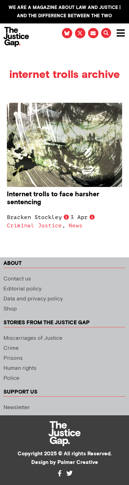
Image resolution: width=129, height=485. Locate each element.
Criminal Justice (34, 225)
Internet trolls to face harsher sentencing (53, 198)
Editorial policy (22, 289)
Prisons (13, 358)
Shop (10, 309)
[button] (106, 33)
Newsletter (16, 407)
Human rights (19, 368)
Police (11, 378)
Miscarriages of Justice (32, 338)
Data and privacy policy (33, 299)
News (76, 225)
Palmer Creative (77, 462)
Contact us (17, 279)
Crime (11, 348)
